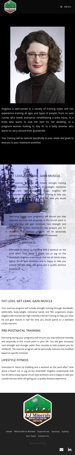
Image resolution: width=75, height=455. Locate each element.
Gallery (65, 431)
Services (56, 431)
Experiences (43, 431)
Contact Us (43, 436)
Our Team (31, 436)
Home (9, 431)
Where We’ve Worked (24, 431)
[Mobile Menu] (65, 7)
